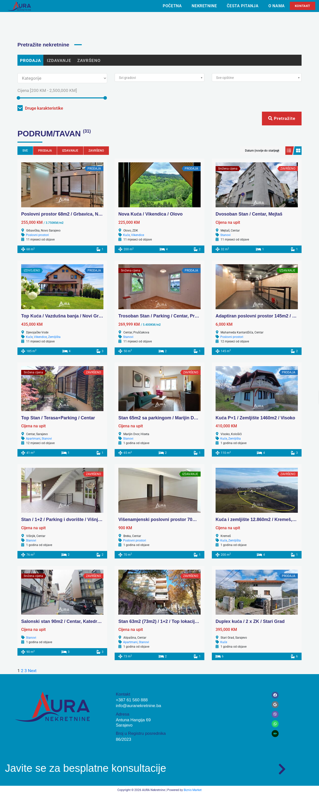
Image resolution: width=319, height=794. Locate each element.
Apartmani (33, 438)
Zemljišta (54, 337)
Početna (172, 5)
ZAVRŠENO (89, 60)
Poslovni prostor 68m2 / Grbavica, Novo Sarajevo (73, 214)
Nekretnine (204, 5)
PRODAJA (30, 60)
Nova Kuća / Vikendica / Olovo (150, 214)
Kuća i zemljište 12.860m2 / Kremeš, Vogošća (264, 519)
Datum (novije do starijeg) (262, 150)
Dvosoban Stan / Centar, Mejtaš (249, 214)
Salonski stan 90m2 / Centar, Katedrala (62, 621)
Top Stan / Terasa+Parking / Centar (58, 417)
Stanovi (225, 235)
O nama (276, 5)
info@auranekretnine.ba (138, 705)
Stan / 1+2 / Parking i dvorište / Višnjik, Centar (69, 519)
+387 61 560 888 (132, 700)
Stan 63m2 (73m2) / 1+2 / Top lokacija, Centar (166, 621)
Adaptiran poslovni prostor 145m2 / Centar (261, 315)
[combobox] (159, 77)
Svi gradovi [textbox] (127, 78)
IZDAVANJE (59, 60)
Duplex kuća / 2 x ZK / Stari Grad (250, 621)
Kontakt (302, 6)
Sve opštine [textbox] (225, 78)
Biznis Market (193, 790)
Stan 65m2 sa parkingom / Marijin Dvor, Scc (164, 417)
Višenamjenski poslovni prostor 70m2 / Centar (167, 519)
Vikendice (137, 235)
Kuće (126, 235)
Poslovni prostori (37, 235)
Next (32, 670)
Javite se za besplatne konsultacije (85, 768)
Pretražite (281, 118)
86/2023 (123, 739)
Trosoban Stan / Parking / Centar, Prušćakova (166, 315)
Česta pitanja (242, 5)
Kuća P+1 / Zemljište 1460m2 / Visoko (255, 417)
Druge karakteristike (40, 108)
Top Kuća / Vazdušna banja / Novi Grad (62, 315)
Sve (25, 150)
